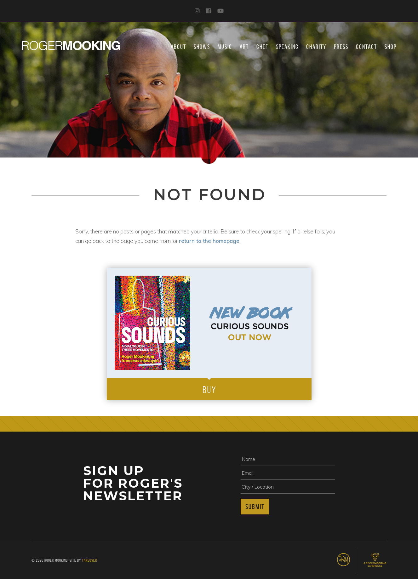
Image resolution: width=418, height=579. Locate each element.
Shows (202, 46)
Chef (262, 46)
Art (244, 46)
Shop (391, 46)
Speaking (287, 46)
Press (341, 46)
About (178, 46)
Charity (316, 46)
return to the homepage (209, 241)
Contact (366, 46)
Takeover (89, 560)
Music (225, 46)
